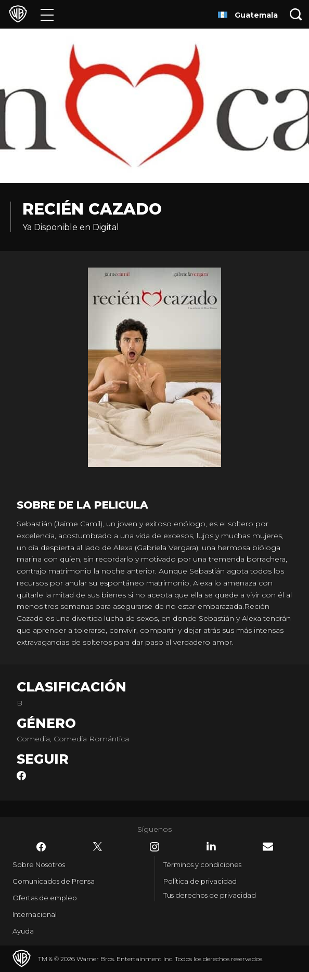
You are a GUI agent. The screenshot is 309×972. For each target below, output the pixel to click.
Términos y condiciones (202, 864)
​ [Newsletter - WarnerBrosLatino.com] (268, 846)
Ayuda (23, 931)
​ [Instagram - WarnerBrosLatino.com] (154, 846)
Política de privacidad (200, 881)
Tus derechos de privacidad (209, 895)
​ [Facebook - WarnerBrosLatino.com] (41, 846)
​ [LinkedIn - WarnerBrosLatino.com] (211, 846)
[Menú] (47, 14)
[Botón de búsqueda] (296, 14)
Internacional (34, 914)
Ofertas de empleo (44, 898)
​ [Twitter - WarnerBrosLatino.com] (98, 846)
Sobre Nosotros (38, 864)
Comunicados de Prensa (53, 881)
